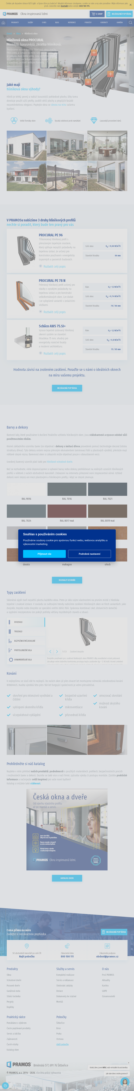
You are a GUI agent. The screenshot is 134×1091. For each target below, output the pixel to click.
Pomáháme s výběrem (17, 1022)
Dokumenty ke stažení (66, 996)
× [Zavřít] (130, 4)
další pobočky (62, 1044)
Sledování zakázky (64, 985)
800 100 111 (67, 956)
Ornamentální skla (20, 660)
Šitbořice (60, 1022)
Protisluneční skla (20, 650)
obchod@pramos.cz (107, 956)
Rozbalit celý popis (55, 266)
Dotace (59, 990)
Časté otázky (12, 1044)
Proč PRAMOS (108, 974)
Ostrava (59, 1039)
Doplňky (10, 1007)
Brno (58, 1028)
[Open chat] (125, 1082)
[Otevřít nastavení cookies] (5, 1085)
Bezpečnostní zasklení (22, 641)
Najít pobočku (27, 956)
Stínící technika (13, 996)
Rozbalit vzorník (67, 580)
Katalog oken (67, 878)
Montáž (59, 1001)
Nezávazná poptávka (67, 388)
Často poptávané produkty (19, 1028)
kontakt (64, 6)
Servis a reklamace (64, 980)
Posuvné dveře (13, 985)
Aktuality (106, 980)
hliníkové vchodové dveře (59, 461)
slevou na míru (58, 104)
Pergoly (10, 1001)
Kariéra (105, 985)
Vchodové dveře (14, 980)
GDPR (104, 990)
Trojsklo (15, 631)
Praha (58, 1033)
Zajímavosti (12, 1039)
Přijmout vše (44, 553)
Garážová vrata (13, 990)
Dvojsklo (15, 622)
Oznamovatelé (108, 996)
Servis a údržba (14, 1033)
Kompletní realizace (65, 974)
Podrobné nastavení (89, 553)
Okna (9, 974)
